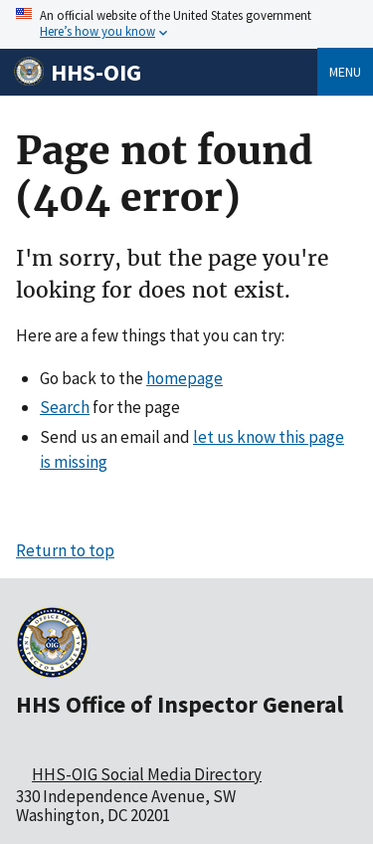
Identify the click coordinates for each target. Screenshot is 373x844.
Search (65, 407)
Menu (345, 72)
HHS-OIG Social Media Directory (147, 774)
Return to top (65, 550)
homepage (184, 378)
